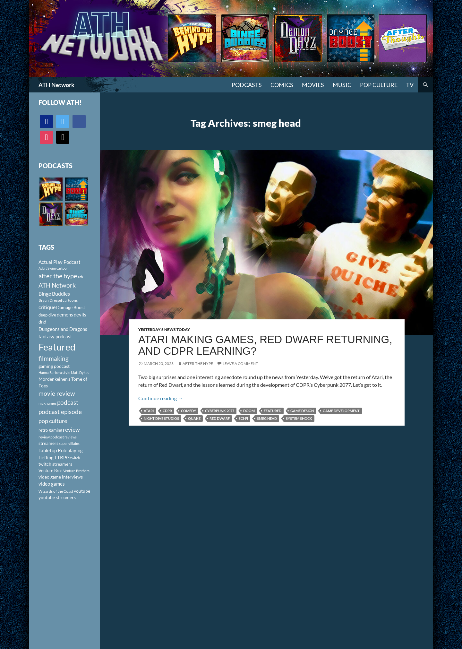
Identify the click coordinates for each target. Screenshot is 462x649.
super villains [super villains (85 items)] (69, 443)
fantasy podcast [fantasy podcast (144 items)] (55, 336)
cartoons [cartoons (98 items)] (70, 300)
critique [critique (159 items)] (47, 307)
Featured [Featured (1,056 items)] (56, 346)
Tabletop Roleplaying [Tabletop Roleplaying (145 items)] (60, 450)
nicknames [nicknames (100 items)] (47, 403)
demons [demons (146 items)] (65, 314)
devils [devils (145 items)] (80, 314)
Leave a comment (240, 363)
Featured (272, 411)
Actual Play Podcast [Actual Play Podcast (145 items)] (59, 262)
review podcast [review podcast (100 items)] (51, 437)
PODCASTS (247, 84)
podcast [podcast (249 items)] (67, 402)
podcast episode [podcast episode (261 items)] (60, 411)
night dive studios (161, 418)
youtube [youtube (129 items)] (82, 491)
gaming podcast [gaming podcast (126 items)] (54, 366)
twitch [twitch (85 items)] (75, 458)
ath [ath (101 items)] (80, 276)
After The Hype (198, 363)
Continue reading (160, 398)
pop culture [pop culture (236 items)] (52, 420)
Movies (313, 84)
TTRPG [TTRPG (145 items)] (62, 457)
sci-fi (243, 418)
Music (342, 84)
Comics (281, 84)
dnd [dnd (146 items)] (42, 321)
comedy (188, 411)
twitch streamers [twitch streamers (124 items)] (55, 464)
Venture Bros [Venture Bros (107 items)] (50, 470)
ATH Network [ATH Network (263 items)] (57, 285)
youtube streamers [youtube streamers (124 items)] (57, 497)
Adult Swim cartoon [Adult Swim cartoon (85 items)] (53, 268)
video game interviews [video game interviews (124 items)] (60, 477)
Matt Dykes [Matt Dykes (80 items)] (80, 372)
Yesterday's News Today (164, 329)
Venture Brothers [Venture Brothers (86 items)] (76, 471)
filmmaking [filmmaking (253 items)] (53, 358)
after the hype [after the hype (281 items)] (57, 276)
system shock (299, 418)
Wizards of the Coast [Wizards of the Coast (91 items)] (55, 491)
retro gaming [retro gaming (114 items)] (50, 430)
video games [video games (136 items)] (51, 484)
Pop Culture (379, 84)
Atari (149, 411)
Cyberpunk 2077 (219, 411)
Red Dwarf (220, 418)
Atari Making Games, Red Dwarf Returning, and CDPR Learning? (265, 345)
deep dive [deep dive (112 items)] (47, 314)
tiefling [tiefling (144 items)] (46, 457)
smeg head (267, 418)
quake (194, 418)
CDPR (167, 411)
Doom (249, 411)
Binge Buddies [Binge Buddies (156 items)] (54, 294)
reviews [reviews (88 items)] (70, 437)
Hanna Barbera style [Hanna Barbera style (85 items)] (54, 372)
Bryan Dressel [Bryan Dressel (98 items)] (50, 300)
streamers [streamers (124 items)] (48, 443)
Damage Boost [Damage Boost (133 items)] (70, 307)
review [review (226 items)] (71, 429)
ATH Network (56, 84)
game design (302, 411)
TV (410, 84)
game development (341, 411)
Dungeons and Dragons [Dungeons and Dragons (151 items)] (62, 329)
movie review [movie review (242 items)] (56, 393)
